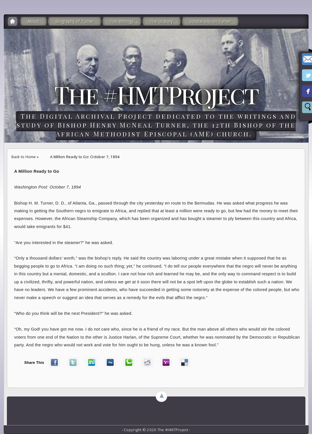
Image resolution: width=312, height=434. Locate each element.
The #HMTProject (156, 94)
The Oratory (161, 21)
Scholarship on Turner (210, 21)
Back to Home (23, 156)
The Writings (122, 21)
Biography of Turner (75, 21)
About (33, 21)
